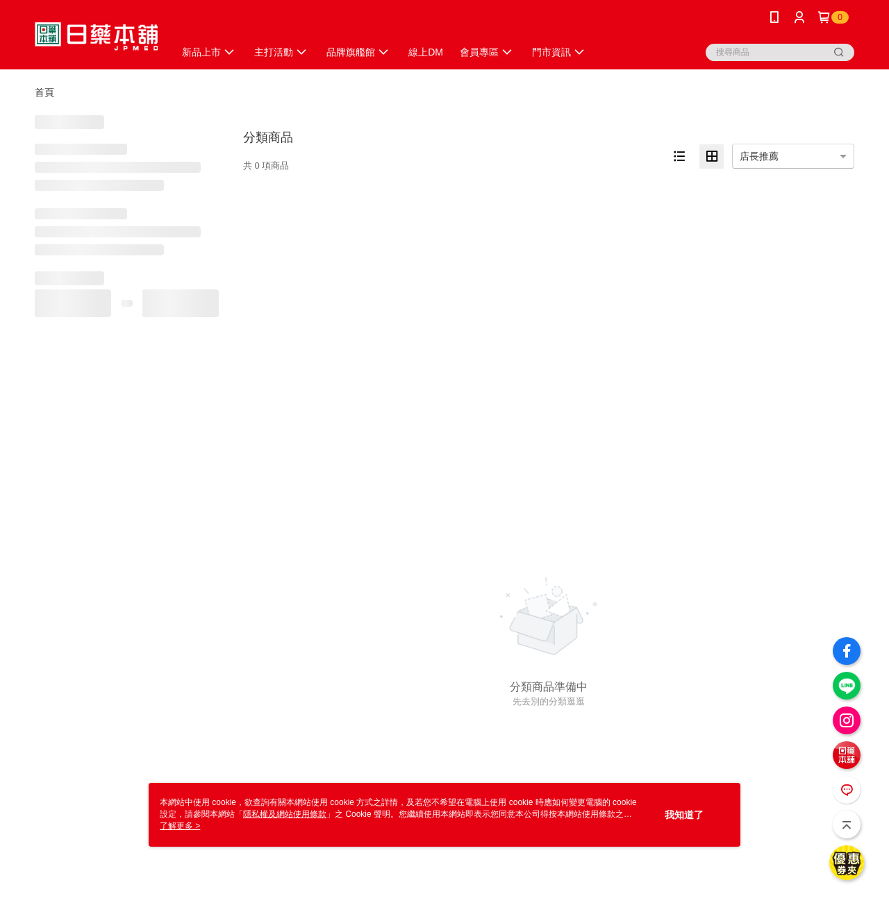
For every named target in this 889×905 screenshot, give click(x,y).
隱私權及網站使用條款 (284, 814)
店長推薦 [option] (759, 156)
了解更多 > (180, 826)
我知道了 (684, 814)
